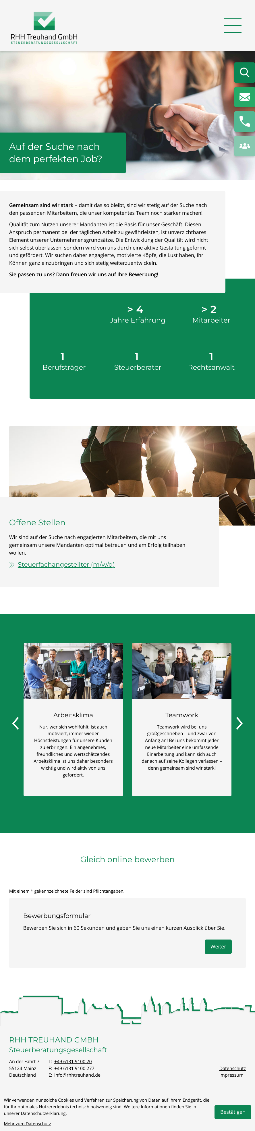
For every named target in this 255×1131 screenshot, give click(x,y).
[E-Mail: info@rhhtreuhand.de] (244, 97)
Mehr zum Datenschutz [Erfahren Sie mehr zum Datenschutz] (27, 1124)
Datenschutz (232, 1068)
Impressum (231, 1075)
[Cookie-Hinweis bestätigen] (233, 1112)
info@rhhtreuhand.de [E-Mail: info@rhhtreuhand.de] (77, 1075)
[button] (244, 121)
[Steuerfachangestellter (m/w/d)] (101, 565)
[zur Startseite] (44, 29)
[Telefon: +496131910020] (73, 1061)
